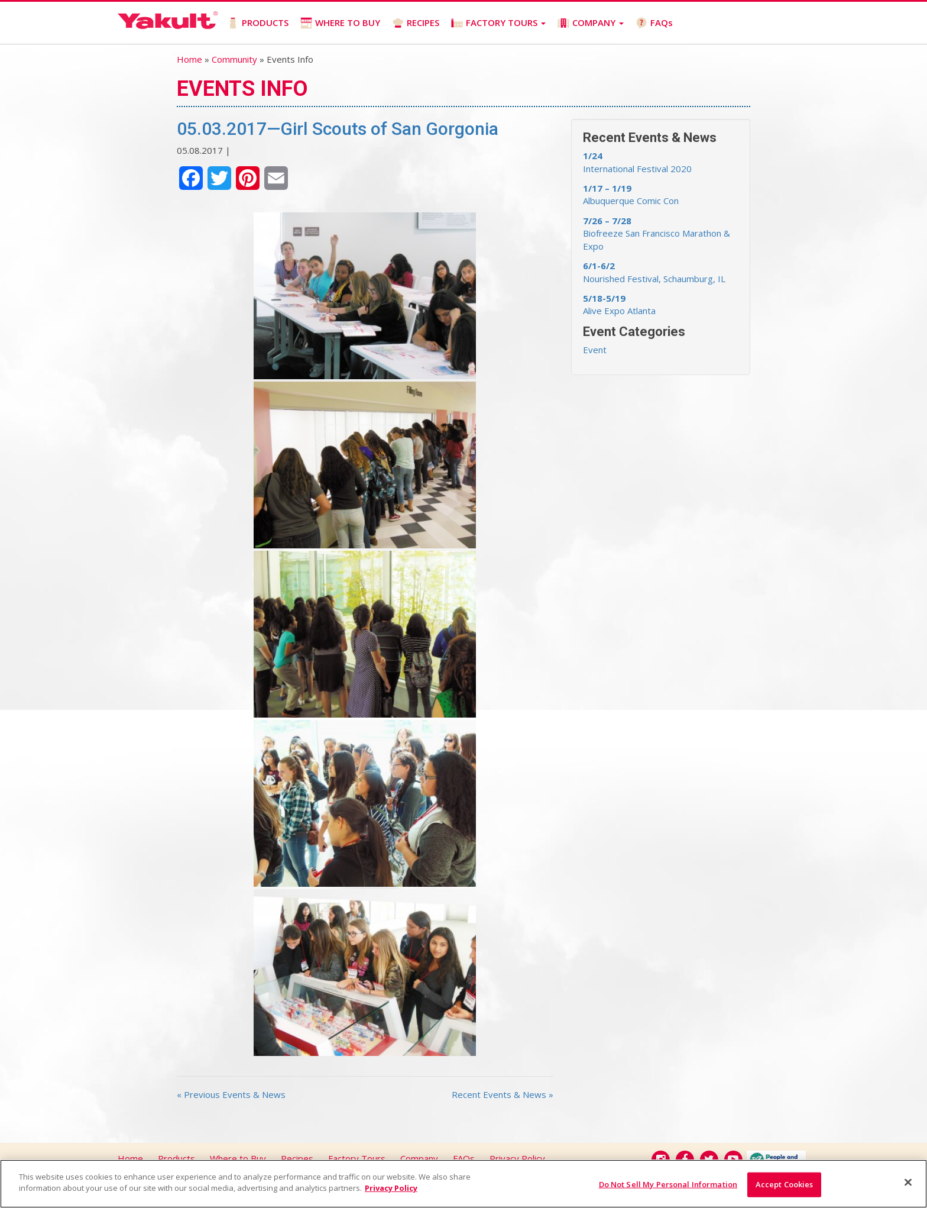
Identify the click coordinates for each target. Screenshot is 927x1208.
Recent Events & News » (502, 1094)
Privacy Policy (517, 1158)
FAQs (654, 23)
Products (176, 1158)
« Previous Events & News (231, 1094)
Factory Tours (356, 1158)
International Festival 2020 (637, 162)
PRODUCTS (258, 23)
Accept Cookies (784, 1184)
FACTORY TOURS (498, 23)
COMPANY (591, 23)
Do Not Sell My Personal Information (668, 1184)
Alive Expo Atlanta (619, 304)
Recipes (297, 1158)
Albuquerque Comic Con (631, 194)
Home (189, 59)
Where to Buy (238, 1158)
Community (234, 59)
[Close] (908, 1182)
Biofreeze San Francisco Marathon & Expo (656, 233)
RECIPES (415, 23)
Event (595, 350)
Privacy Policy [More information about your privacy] (391, 1188)
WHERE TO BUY (340, 23)
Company (419, 1158)
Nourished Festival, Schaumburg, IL (654, 272)
